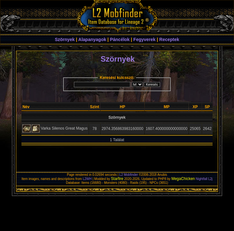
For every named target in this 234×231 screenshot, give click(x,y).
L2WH (87, 179)
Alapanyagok (92, 39)
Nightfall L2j (204, 179)
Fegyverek (144, 39)
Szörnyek (65, 39)
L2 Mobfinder (128, 174)
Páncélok (119, 39)
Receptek (169, 39)
